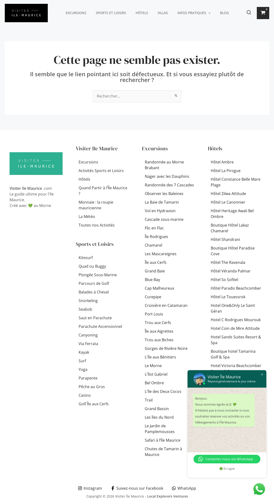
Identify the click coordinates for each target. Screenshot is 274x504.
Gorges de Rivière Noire (166, 348)
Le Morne (153, 366)
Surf (82, 360)
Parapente (88, 378)
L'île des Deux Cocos (163, 391)
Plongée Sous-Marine (98, 274)
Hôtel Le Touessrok (228, 297)
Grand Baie (155, 271)
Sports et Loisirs (106, 13)
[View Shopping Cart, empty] (263, 13)
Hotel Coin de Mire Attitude (235, 328)
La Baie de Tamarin (162, 202)
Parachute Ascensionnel (100, 326)
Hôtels (135, 13)
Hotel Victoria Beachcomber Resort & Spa (236, 368)
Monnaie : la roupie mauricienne (96, 205)
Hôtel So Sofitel (224, 279)
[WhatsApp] (184, 488)
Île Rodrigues (156, 236)
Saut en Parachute (95, 317)
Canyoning (88, 335)
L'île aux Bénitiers (160, 357)
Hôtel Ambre (222, 162)
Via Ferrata (88, 343)
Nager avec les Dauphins (167, 176)
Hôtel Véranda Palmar (231, 271)
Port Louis (154, 314)
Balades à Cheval (94, 292)
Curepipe (153, 297)
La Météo (87, 216)
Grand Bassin (157, 409)
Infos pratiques (181, 13)
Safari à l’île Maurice (162, 440)
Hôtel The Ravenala (228, 262)
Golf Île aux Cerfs (94, 403)
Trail (149, 400)
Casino (85, 395)
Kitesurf (86, 257)
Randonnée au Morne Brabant (164, 165)
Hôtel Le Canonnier (228, 202)
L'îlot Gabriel (156, 374)
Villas (153, 13)
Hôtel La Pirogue (226, 170)
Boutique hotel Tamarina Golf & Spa (233, 354)
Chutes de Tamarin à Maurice (163, 451)
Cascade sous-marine (164, 219)
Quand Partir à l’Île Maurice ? (103, 190)
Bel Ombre (154, 383)
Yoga (83, 369)
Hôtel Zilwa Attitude (228, 193)
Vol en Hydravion (160, 211)
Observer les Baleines (164, 193)
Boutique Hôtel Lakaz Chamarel (230, 228)
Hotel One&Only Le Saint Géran (233, 308)
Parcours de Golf (94, 283)
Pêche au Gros (92, 386)
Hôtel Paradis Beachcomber (236, 288)
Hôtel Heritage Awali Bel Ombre (232, 213)
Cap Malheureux (159, 288)
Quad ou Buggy (92, 266)
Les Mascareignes (161, 254)
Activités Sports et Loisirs (101, 170)
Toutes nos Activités (97, 225)
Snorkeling (88, 300)
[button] (195, 13)
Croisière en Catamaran (166, 305)
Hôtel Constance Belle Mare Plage (235, 182)
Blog (208, 13)
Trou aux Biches (159, 340)
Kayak (84, 352)
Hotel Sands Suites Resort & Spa (236, 340)
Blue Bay (152, 279)
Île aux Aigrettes (159, 331)
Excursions (74, 13)
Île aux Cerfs (156, 262)
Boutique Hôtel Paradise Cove (233, 251)
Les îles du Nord (159, 417)
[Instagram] (89, 488)
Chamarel (153, 245)
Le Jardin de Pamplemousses (160, 428)
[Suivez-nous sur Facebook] (137, 488)
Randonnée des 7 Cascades (169, 185)
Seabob (85, 309)
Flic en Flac (154, 228)
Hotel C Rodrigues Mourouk (236, 320)
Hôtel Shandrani (225, 239)
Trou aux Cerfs (158, 322)
